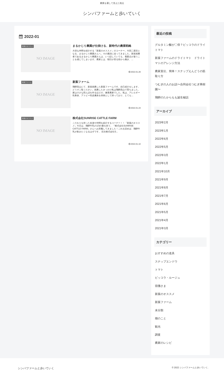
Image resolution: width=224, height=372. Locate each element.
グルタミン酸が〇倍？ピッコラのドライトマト (180, 47)
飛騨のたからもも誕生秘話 (172, 97)
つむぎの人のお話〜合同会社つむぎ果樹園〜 (180, 87)
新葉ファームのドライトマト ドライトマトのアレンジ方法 (180, 60)
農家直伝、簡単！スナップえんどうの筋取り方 (180, 74)
